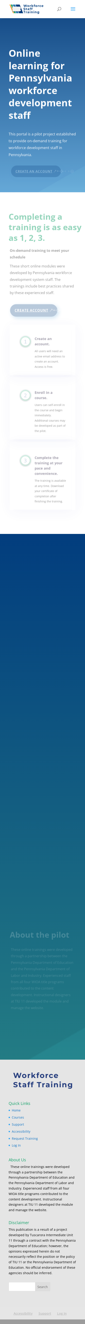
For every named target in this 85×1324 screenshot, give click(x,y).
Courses (18, 1117)
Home (16, 1110)
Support (18, 1124)
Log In (16, 1145)
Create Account (31, 310)
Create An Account (34, 169)
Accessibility (21, 1131)
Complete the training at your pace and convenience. (48, 469)
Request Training (25, 1138)
